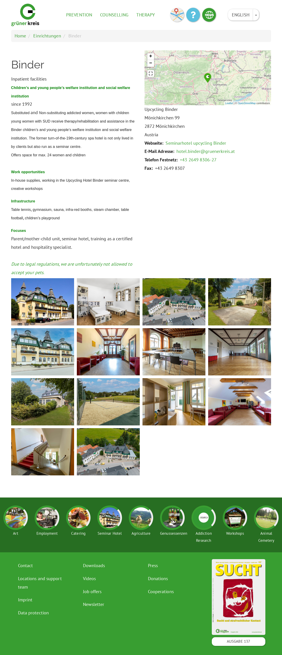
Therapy (145, 15)
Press (153, 566)
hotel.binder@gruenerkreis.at (205, 151)
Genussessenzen (173, 533)
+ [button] (150, 56)
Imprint (25, 600)
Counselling (114, 15)
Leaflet (229, 103)
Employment (47, 533)
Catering (78, 533)
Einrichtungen (47, 36)
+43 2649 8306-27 (198, 160)
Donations (158, 579)
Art (15, 533)
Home (20, 36)
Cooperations (161, 592)
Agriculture (141, 533)
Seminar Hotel (110, 533)
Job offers (92, 592)
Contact (25, 566)
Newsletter (93, 604)
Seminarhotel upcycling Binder (196, 143)
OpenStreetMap (247, 103)
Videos (89, 579)
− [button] (150, 63)
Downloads (94, 566)
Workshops (235, 533)
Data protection (33, 613)
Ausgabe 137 (238, 641)
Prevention (79, 15)
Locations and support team (40, 583)
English (240, 15)
